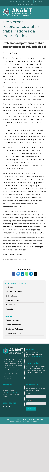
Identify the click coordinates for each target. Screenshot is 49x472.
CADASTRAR (31, 409)
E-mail (29, 401)
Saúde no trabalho (12, 300)
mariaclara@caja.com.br (14, 392)
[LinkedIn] (14, 406)
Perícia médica (11, 305)
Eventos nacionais (12, 320)
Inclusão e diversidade (14, 291)
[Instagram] (9, 406)
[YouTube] (11, 406)
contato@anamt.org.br (38, 356)
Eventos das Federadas (14, 329)
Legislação (9, 287)
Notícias (25, 259)
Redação (7, 259)
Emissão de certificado (14, 333)
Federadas (9, 309)
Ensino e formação (12, 296)
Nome (29, 393)
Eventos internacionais (14, 324)
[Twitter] (6, 406)
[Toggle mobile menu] (45, 9)
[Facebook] (3, 406)
